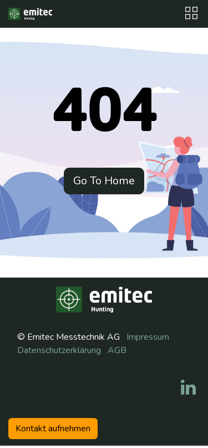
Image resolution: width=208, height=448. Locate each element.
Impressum (147, 337)
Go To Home (104, 180)
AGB (117, 350)
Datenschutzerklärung (59, 350)
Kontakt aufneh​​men (53, 428)
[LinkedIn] (188, 387)
